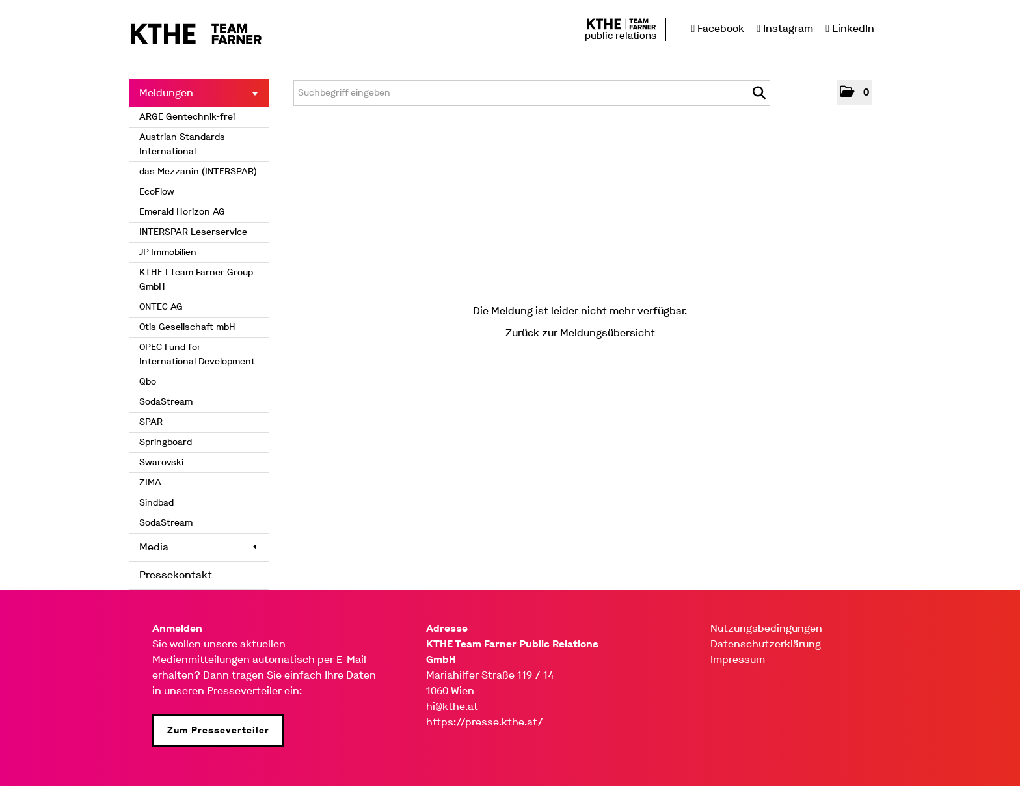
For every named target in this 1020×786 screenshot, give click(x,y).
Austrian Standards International (182, 144)
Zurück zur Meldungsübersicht (580, 333)
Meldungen (198, 93)
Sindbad (156, 502)
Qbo (147, 381)
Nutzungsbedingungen (766, 628)
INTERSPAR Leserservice (193, 232)
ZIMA (150, 482)
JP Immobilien (167, 252)
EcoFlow (156, 191)
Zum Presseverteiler (218, 730)
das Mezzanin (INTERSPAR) (198, 171)
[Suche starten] (758, 93)
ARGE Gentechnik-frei (187, 117)
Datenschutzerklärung (765, 644)
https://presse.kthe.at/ (484, 722)
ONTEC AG (161, 307)
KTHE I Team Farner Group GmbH (196, 279)
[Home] (196, 35)
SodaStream (166, 402)
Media (197, 547)
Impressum (737, 659)
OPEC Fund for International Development (197, 354)
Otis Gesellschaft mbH (187, 327)
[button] (854, 92)
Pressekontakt (175, 575)
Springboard (165, 442)
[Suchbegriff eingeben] (531, 93)
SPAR (151, 422)
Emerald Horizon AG (182, 212)
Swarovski (161, 462)
